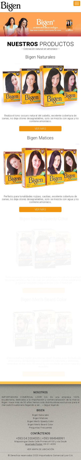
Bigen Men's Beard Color (40, 424)
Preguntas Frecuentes (40, 427)
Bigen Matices (40, 418)
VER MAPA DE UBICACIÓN (40, 449)
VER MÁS (40, 128)
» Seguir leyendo (50, 405)
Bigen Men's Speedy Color (40, 421)
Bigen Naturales (40, 415)
